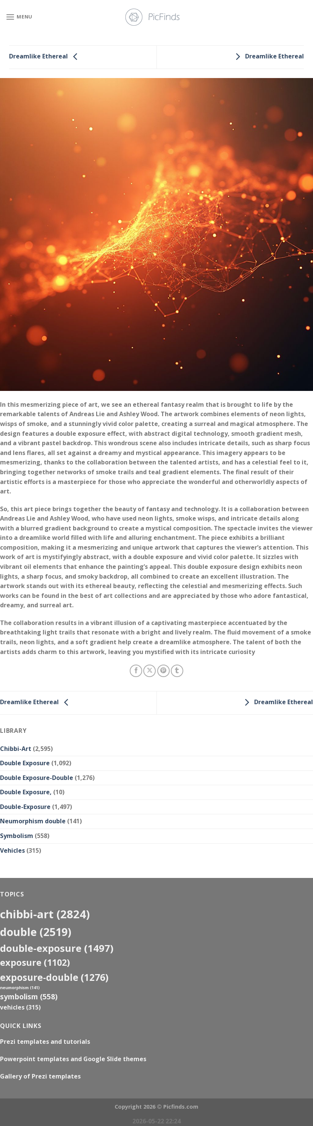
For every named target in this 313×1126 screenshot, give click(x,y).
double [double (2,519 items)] (35, 931)
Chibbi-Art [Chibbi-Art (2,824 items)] (45, 914)
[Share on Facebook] (136, 671)
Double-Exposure (25, 807)
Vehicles (12, 850)
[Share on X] (149, 671)
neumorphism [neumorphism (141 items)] (20, 987)
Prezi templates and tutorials (45, 1041)
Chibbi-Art (15, 749)
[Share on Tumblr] (177, 671)
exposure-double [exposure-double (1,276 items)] (54, 977)
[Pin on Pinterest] (163, 671)
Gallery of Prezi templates (40, 1076)
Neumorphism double (33, 821)
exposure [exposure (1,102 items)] (35, 962)
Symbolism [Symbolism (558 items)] (29, 996)
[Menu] (19, 17)
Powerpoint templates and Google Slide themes (73, 1059)
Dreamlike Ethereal (45, 56)
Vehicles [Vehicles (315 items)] (20, 1007)
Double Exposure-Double (36, 778)
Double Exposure (25, 763)
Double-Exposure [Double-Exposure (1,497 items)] (57, 948)
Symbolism (16, 836)
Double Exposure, (26, 792)
